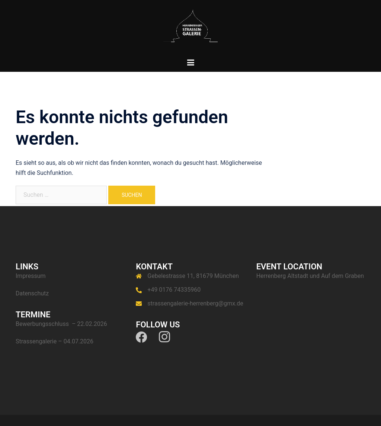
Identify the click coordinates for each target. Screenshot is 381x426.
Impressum (31, 275)
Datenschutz (32, 293)
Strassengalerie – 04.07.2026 (54, 341)
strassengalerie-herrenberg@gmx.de (195, 303)
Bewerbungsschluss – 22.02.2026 (61, 323)
